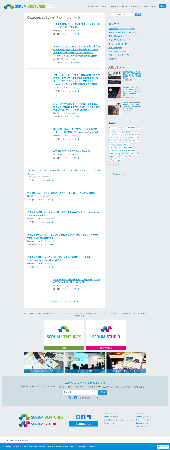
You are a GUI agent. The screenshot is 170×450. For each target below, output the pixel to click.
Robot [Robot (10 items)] (130, 147)
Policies (142, 426)
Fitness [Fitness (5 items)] (111, 141)
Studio (105, 6)
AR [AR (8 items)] (110, 131)
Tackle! (110, 423)
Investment (93, 6)
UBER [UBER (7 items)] (111, 157)
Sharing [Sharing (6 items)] (122, 150)
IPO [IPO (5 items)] (110, 144)
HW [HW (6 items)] (133, 141)
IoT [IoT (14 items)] (137, 141)
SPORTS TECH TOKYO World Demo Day (72, 151)
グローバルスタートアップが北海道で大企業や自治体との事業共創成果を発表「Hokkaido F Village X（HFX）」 (49, 446)
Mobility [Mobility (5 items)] (126, 144)
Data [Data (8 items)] (128, 134)
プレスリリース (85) (117, 51)
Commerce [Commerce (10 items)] (126, 131)
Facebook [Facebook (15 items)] (134, 137)
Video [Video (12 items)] (120, 157)
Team (125, 6)
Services (115, 6)
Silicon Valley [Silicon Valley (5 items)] (131, 150)
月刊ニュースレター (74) (118, 55)
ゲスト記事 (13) (115, 48)
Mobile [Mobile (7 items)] (119, 144)
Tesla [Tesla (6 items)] (131, 154)
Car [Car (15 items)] (114, 131)
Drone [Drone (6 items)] (117, 137)
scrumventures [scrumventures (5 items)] (113, 150)
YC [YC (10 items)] (130, 157)
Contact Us (83, 423)
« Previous (53, 301)
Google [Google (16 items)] (127, 141)
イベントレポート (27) (118, 44)
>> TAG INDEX (115, 165)
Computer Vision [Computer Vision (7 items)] (114, 134)
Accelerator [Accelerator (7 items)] (113, 128)
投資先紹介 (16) (115, 36)
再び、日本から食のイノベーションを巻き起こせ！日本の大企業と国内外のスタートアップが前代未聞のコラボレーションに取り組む (76, 106)
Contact (144, 6)
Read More (162, 447)
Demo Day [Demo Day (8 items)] (135, 134)
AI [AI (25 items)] (120, 127)
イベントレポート (72, 34)
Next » (76, 301)
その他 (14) (113, 59)
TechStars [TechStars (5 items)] (125, 154)
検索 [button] (138, 14)
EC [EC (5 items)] (122, 137)
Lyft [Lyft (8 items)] (114, 144)
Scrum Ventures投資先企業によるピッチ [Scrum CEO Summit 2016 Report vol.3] (76, 280)
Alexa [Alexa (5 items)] (124, 128)
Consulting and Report (119, 420)
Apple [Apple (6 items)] (138, 128)
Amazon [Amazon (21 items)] (131, 128)
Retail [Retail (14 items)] (123, 147)
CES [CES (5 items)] (119, 131)
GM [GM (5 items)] (121, 141)
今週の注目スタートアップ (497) (122, 29)
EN (48, 6)
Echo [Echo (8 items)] (126, 137)
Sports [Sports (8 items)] (111, 154)
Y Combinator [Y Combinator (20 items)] (115, 160)
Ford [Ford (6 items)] (116, 141)
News (154, 6)
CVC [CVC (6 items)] (123, 134)
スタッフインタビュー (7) (119, 40)
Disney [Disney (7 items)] (111, 137)
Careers (134, 6)
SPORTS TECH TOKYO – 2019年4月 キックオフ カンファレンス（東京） (61, 193)
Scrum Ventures (119, 174)
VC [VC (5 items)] (115, 157)
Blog (162, 6)
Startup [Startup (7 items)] (117, 154)
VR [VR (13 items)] (125, 157)
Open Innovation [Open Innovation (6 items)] (114, 147)
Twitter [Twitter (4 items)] (137, 153)
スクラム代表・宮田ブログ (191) (122, 32)
